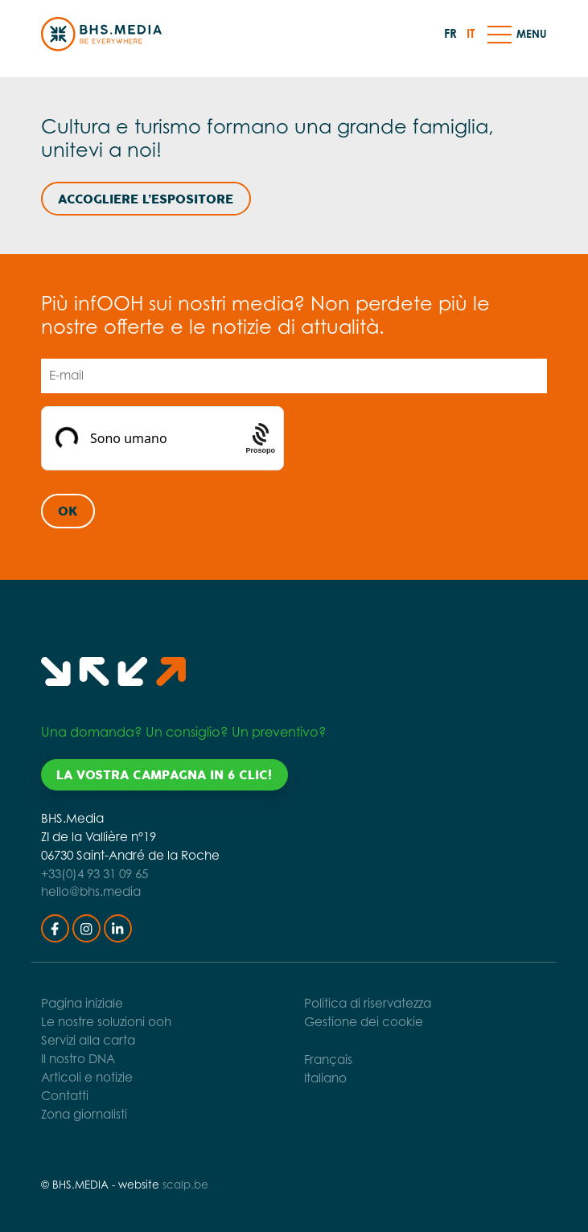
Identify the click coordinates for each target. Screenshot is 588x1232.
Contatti (64, 1095)
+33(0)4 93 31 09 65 (94, 873)
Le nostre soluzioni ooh (106, 1021)
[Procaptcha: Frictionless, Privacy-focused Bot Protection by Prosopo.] (261, 438)
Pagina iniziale (82, 1003)
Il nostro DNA (78, 1058)
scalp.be (185, 1184)
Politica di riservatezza (367, 1003)
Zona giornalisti (84, 1114)
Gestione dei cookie (363, 1021)
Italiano (325, 1078)
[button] (499, 34)
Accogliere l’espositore (145, 199)
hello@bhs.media (91, 891)
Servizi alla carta (88, 1040)
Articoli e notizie (87, 1077)
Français (328, 1059)
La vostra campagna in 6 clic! (164, 775)
